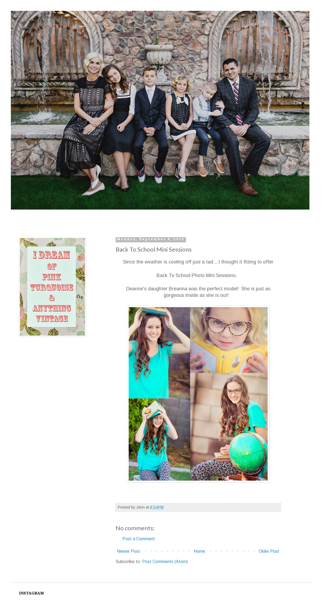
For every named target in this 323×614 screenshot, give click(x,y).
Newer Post (128, 551)
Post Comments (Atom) (165, 561)
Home (199, 551)
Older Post (269, 551)
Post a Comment (138, 538)
